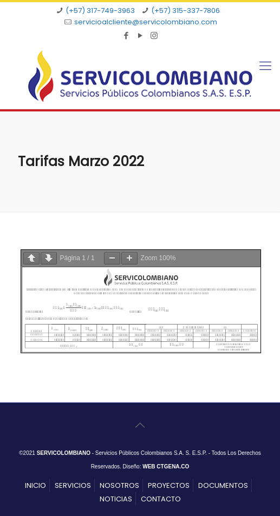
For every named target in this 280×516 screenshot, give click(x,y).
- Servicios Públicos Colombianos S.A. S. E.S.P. (122, 453)
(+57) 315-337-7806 (185, 10)
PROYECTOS (169, 485)
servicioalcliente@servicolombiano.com (145, 22)
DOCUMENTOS (223, 485)
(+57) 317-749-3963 (100, 10)
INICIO (35, 485)
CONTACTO (161, 499)
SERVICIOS (73, 485)
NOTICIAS (116, 499)
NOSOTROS (119, 485)
